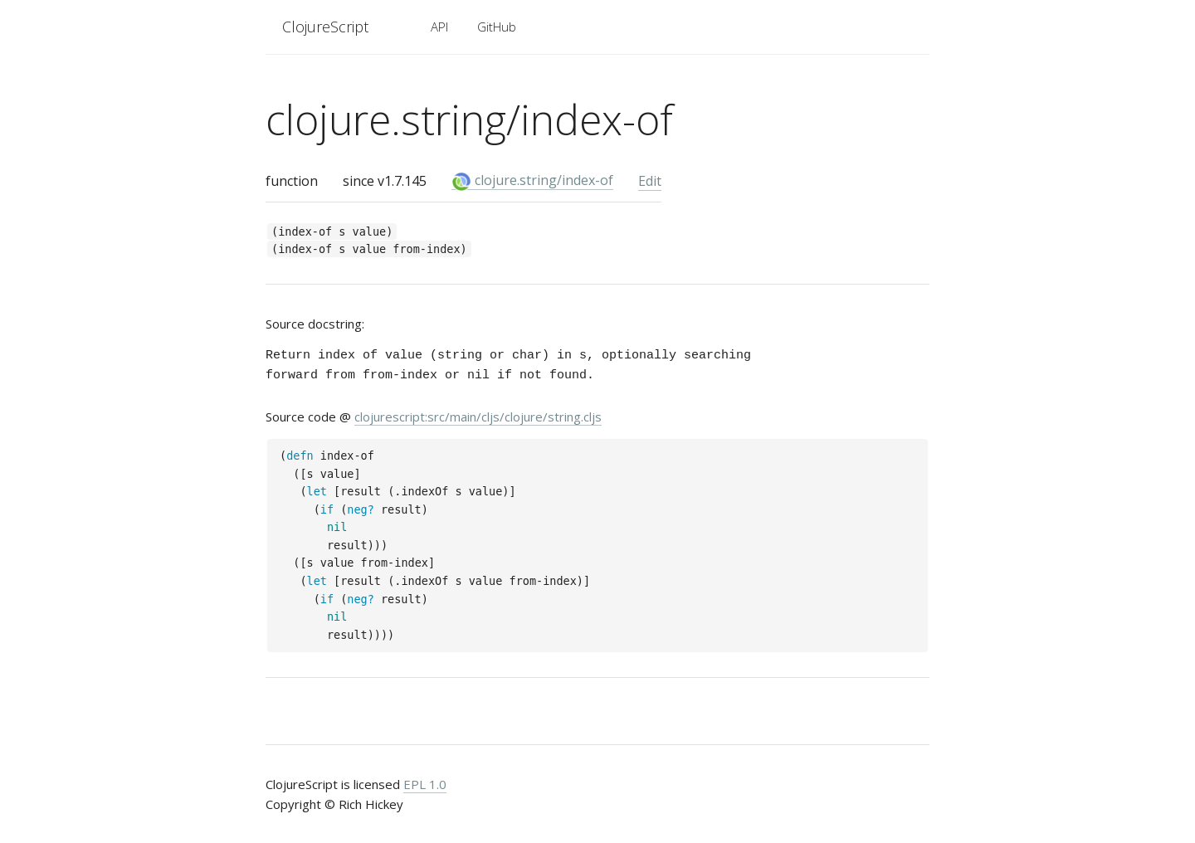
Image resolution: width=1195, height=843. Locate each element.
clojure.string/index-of (532, 180)
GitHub (496, 26)
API (439, 26)
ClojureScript (325, 27)
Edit (649, 181)
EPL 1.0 (424, 784)
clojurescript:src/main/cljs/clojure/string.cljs (478, 416)
